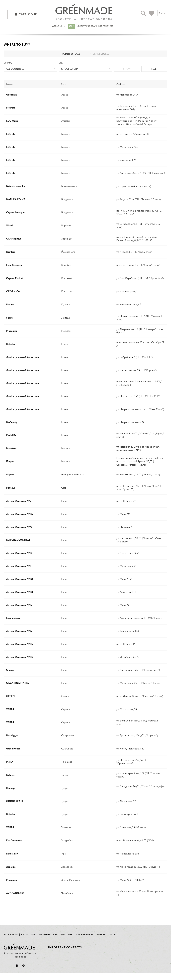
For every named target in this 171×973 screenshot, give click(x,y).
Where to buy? (106, 935)
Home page (11, 935)
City (61, 63)
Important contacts (65, 947)
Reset (154, 69)
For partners (105, 26)
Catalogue (28, 14)
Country (8, 63)
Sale (71, 26)
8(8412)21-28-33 (143, 240)
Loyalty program (87, 26)
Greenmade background (55, 935)
